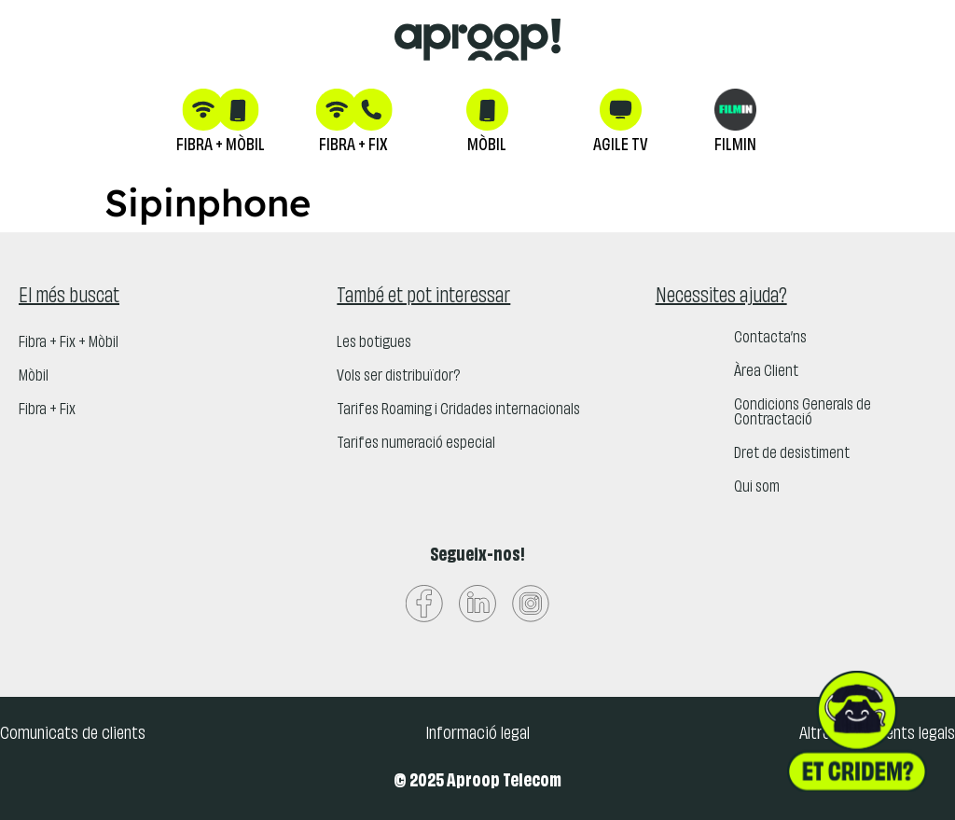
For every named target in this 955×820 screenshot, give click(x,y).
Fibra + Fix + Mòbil (68, 343)
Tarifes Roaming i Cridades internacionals (458, 410)
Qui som (757, 487)
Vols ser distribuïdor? (398, 376)
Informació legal (477, 734)
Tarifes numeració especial (416, 444)
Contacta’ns (770, 338)
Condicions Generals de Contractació (802, 413)
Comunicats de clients (72, 734)
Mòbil (33, 376)
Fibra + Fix (47, 410)
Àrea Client (766, 372)
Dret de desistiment (792, 454)
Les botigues (374, 343)
